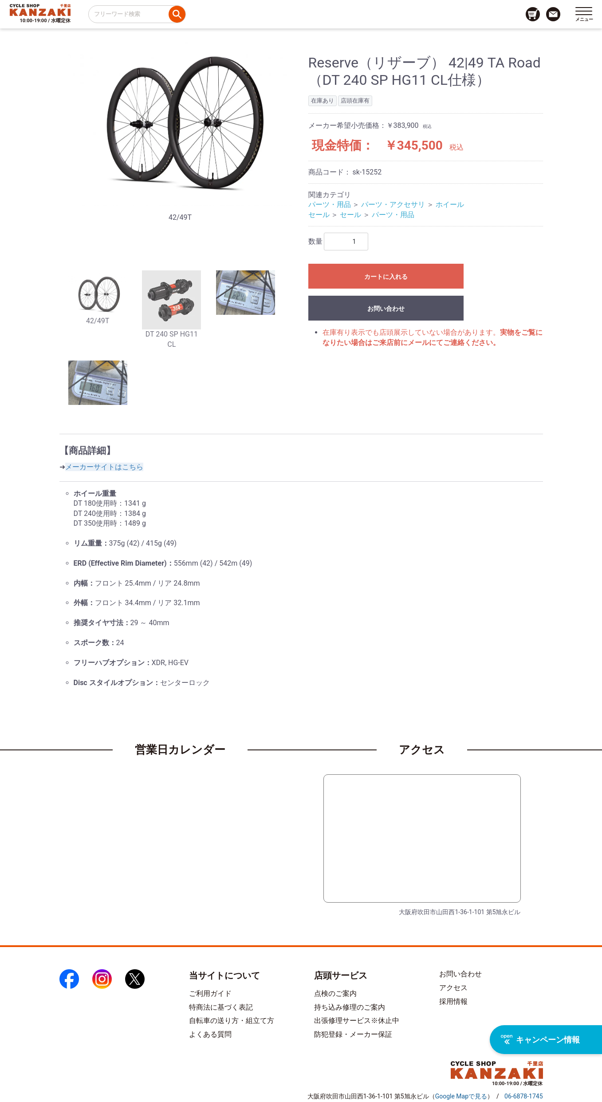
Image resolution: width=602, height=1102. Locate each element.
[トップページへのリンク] (40, 10)
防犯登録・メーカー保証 (353, 1034)
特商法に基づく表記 (221, 1007)
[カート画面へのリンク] (533, 14)
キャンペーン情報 (540, 1039)
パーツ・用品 (329, 204)
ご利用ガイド (210, 993)
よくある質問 (210, 1034)
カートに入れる (386, 276)
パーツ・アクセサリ (393, 204)
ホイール (450, 204)
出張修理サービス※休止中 (356, 1020)
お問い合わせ (386, 308)
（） (461, 1096)
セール (319, 214)
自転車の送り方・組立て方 (231, 1020)
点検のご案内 (335, 993)
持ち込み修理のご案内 (349, 1007)
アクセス (453, 987)
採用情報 (453, 1001)
